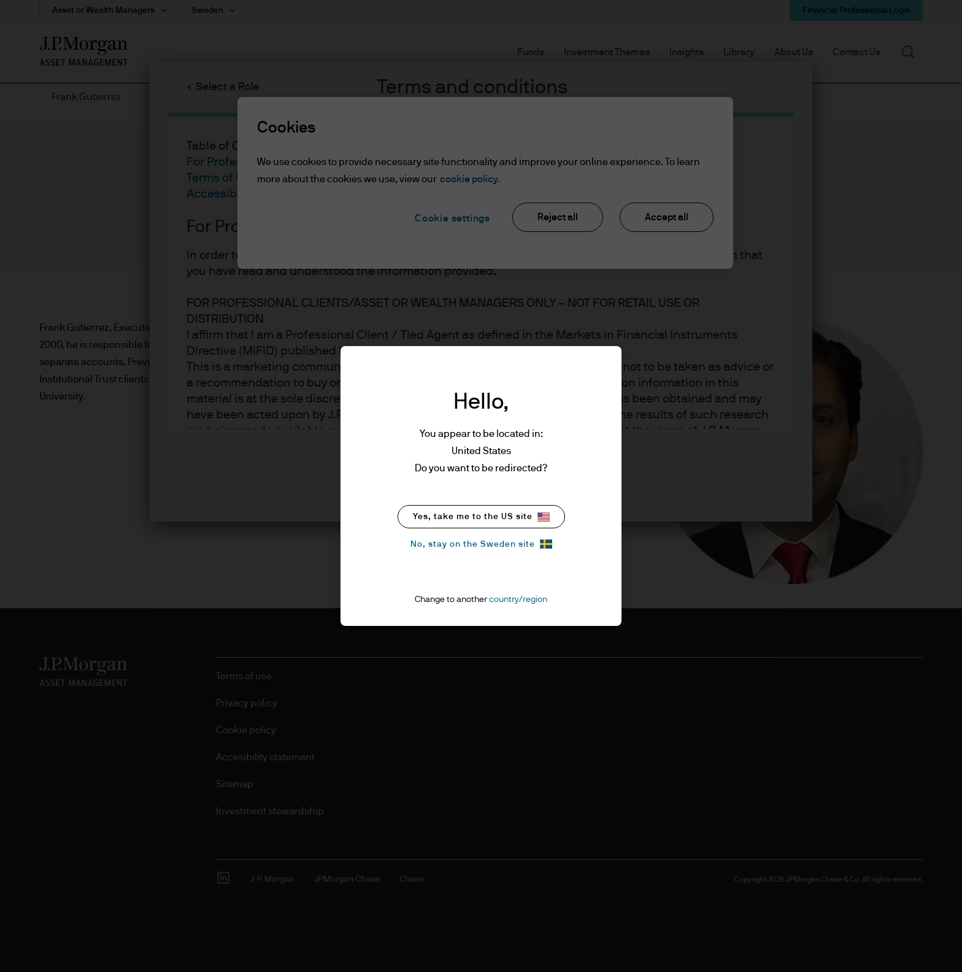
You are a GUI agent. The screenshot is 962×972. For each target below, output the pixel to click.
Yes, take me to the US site (481, 517)
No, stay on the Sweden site (481, 544)
